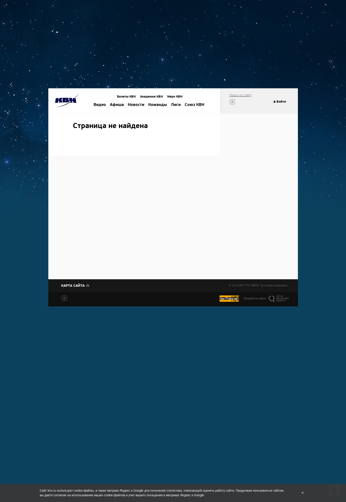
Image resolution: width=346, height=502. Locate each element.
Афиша (117, 104)
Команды (157, 104)
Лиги (176, 104)
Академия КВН (151, 96)
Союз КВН (194, 104)
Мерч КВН (174, 96)
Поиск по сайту (240, 95)
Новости (136, 104)
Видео (100, 104)
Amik (68, 101)
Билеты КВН (126, 96)
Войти (281, 102)
